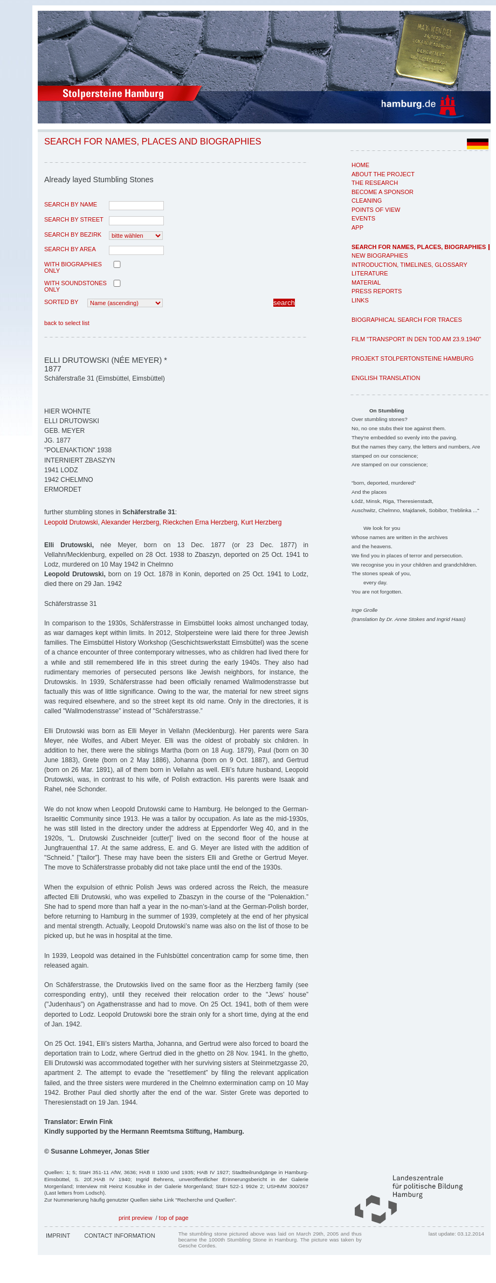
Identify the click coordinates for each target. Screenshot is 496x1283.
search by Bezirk (72, 234)
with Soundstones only (75, 286)
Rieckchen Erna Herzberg (200, 522)
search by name (70, 204)
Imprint (58, 1235)
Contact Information (119, 1235)
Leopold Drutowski (71, 522)
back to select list (66, 323)
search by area (70, 249)
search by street (74, 219)
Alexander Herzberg (130, 522)
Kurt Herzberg (261, 522)
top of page (174, 1218)
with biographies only (73, 267)
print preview (135, 1218)
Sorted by (61, 302)
